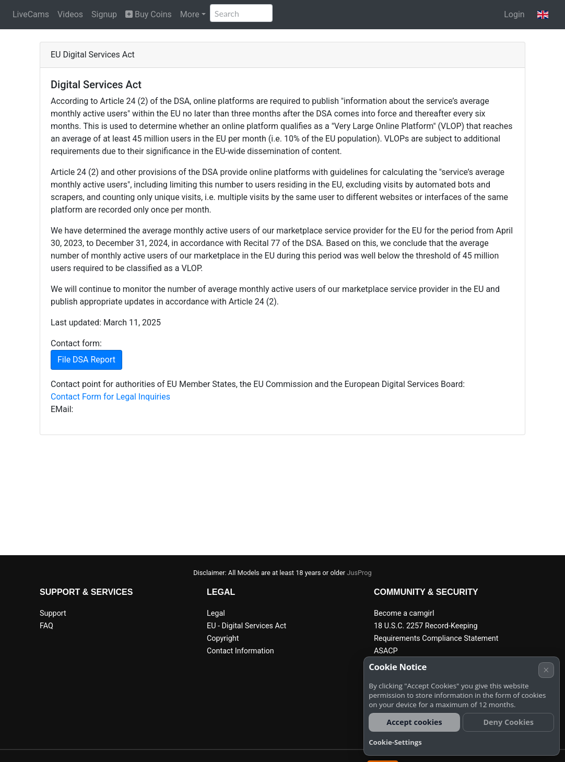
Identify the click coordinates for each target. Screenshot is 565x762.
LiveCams (31, 14)
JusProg (359, 573)
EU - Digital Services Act (246, 626)
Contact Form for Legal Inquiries (110, 397)
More (189, 14)
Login (514, 14)
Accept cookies (414, 722)
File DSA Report (86, 360)
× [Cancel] (546, 670)
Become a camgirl (404, 613)
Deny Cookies (508, 722)
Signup (104, 14)
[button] (542, 14)
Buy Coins (148, 14)
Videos (70, 14)
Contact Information (240, 651)
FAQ (46, 626)
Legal (216, 613)
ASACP (386, 651)
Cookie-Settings (395, 742)
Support (53, 613)
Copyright (223, 638)
